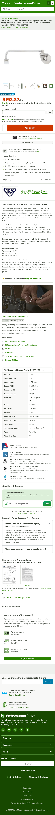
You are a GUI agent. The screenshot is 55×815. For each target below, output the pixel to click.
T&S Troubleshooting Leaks (15, 316)
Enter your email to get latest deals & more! (24, 678)
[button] (5, 86)
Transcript (13, 321)
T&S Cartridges (10, 352)
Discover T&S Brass (12, 360)
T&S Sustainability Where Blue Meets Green (21, 345)
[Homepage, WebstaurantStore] (27, 3)
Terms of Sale (27, 788)
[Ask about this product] (27, 503)
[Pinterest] (27, 730)
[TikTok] (21, 730)
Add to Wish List (27, 142)
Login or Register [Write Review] (27, 658)
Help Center (27, 764)
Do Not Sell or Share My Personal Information (27, 803)
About (6, 321)
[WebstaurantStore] (27, 716)
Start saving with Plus (17, 695)
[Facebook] (15, 730)
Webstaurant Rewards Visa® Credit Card (31, 138)
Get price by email (9, 109)
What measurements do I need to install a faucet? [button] (25, 549)
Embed (21, 321)
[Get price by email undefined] (23, 112)
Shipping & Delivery (37, 777)
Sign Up (48, 682)
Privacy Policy (33, 513)
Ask (47, 504)
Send (49, 112)
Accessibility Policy (27, 799)
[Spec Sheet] (9, 575)
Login (5, 103)
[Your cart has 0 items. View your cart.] (50, 3)
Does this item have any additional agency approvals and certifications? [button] (22, 525)
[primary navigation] (6, 3)
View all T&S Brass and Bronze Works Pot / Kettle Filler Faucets (34, 192)
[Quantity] (5, 128)
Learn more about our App (18, 707)
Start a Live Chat (7, 119)
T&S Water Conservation (14, 349)
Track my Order (27, 770)
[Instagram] (3, 730)
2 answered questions (20, 27)
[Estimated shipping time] (38, 152)
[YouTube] (9, 730)
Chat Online (14, 777)
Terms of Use (21, 513)
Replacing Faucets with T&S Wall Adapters (20, 356)
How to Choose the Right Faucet (24, 598)
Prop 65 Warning (32, 279)
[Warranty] (27, 575)
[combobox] (27, 9)
